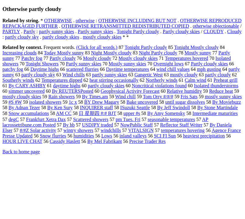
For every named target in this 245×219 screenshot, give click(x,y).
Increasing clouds (19, 52)
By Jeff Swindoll (173, 107)
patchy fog (12, 69)
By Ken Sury (60, 107)
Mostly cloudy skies (138, 58)
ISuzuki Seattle (135, 107)
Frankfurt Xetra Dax (46, 119)
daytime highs (66, 85)
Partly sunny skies (95, 31)
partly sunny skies (56, 31)
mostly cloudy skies (102, 37)
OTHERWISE (58, 20)
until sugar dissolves (185, 102)
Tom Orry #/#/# (158, 96)
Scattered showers (90, 119)
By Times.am (95, 96)
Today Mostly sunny (64, 52)
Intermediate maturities (215, 113)
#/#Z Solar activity (38, 130)
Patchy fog (31, 58)
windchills (111, 130)
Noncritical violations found (159, 85)
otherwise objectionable (216, 26)
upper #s (131, 113)
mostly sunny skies (223, 96)
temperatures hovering (183, 130)
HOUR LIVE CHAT (22, 141)
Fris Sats (189, 96)
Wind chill (125, 96)
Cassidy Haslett (65, 141)
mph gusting (209, 69)
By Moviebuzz (226, 102)
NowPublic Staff (136, 124)
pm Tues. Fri (128, 119)
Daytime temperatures (127, 69)
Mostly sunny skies (127, 63)
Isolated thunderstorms (216, 85)
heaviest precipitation (204, 135)
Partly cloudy (63, 58)
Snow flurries (53, 135)
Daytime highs (44, 69)
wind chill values (173, 69)
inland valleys (133, 135)
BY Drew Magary (101, 102)
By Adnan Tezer (24, 107)
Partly (29, 31)
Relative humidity (184, 91)
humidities (84, 135)
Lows (106, 135)
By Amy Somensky (166, 113)
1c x (73, 102)
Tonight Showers (42, 63)
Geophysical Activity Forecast (130, 91)
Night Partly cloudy (158, 52)
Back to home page (21, 151)
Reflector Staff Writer (181, 124)
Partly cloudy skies (181, 31)
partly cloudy (218, 74)
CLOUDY (214, 31)
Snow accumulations (29, 113)
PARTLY (11, 31)
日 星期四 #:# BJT (97, 113)
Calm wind (195, 80)
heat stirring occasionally (114, 80)
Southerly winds (18, 80)
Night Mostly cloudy (111, 52)
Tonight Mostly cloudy (196, 47)
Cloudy (234, 31)
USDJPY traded (97, 124)
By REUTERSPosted (72, 91)
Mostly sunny (198, 52)
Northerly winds (161, 80)
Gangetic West (148, 74)
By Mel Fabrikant (104, 141)
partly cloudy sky (22, 37)
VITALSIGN (141, 130)
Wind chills (73, 74)
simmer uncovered (27, 91)
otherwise (85, 20)
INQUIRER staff (96, 107)
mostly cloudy (184, 74)
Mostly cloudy (97, 58)
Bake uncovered (142, 102)
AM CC (63, 113)
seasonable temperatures (171, 119)
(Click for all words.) (96, 47)
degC (14, 119)
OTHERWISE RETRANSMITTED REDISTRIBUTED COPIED (125, 26)
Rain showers (61, 96)
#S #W (15, 102)
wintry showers (78, 130)
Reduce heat (221, 91)
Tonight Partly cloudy (138, 31)
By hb (69, 124)
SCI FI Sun (165, 135)
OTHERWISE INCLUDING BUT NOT (137, 20)
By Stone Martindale (217, 107)
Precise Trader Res (147, 141)
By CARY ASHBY (27, 85)
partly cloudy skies (61, 37)
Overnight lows (169, 63)
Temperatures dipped (61, 80)
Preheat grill (226, 80)
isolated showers (45, 102)
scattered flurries (82, 69)
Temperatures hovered (186, 58)
